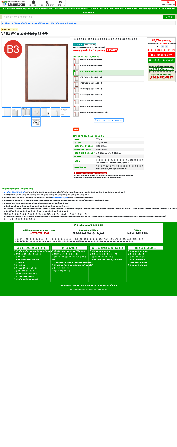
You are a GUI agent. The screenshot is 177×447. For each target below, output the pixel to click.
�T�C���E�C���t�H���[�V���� (17, 8)
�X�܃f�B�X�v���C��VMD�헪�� (69, 251)
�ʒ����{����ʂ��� (102, 256)
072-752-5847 (163, 77)
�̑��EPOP (20, 256)
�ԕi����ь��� (137, 259)
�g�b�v (6, 23)
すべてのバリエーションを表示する (110, 120)
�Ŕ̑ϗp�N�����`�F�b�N (67, 254)
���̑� (73, 23)
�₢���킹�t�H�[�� (88, 233)
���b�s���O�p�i (25, 270)
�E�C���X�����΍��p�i (27, 279)
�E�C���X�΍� (88, 12)
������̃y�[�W (60, 197)
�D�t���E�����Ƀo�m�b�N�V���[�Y (73, 265)
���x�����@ (137, 256)
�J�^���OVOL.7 (92, 175)
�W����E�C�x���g (44, 8)
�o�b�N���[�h (116, 8)
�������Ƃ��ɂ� (138, 265)
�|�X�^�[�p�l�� (59, 23)
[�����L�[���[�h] (82, 17)
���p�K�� (65, 285)
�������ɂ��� (139, 251)
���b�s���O (131, 8)
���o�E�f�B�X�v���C (78, 8)
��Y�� (94, 8)
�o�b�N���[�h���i (26, 268)
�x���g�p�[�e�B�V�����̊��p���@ (73, 262)
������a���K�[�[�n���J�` (107, 259)
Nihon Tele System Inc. (89, 289)
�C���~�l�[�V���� (148, 8)
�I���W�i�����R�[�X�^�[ (106, 254)
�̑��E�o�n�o (61, 8)
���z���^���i (167, 8)
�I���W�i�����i (101, 251)
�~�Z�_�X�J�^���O (14, 192)
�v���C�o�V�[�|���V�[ (84, 285)
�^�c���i (103, 8)
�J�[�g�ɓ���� (161, 54)
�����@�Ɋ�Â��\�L (108, 285)
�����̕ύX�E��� (138, 262)
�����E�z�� (137, 254)
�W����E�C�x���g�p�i (28, 254)
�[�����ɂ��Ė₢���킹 (161, 60)
